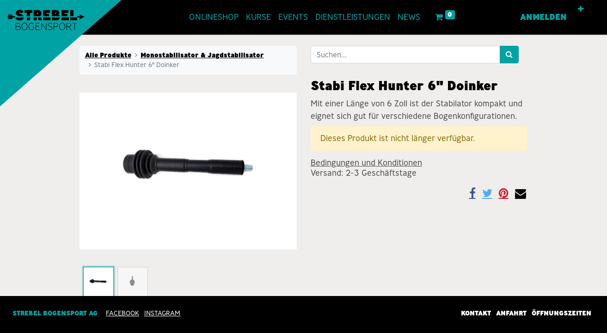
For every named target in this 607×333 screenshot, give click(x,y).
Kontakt (476, 313)
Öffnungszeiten (561, 313)
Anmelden (543, 17)
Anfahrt (511, 313)
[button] (581, 9)
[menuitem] (214, 17)
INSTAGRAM (162, 313)
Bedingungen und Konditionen (366, 163)
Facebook (122, 313)
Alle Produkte (108, 55)
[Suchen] (509, 54)
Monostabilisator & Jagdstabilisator (202, 55)
